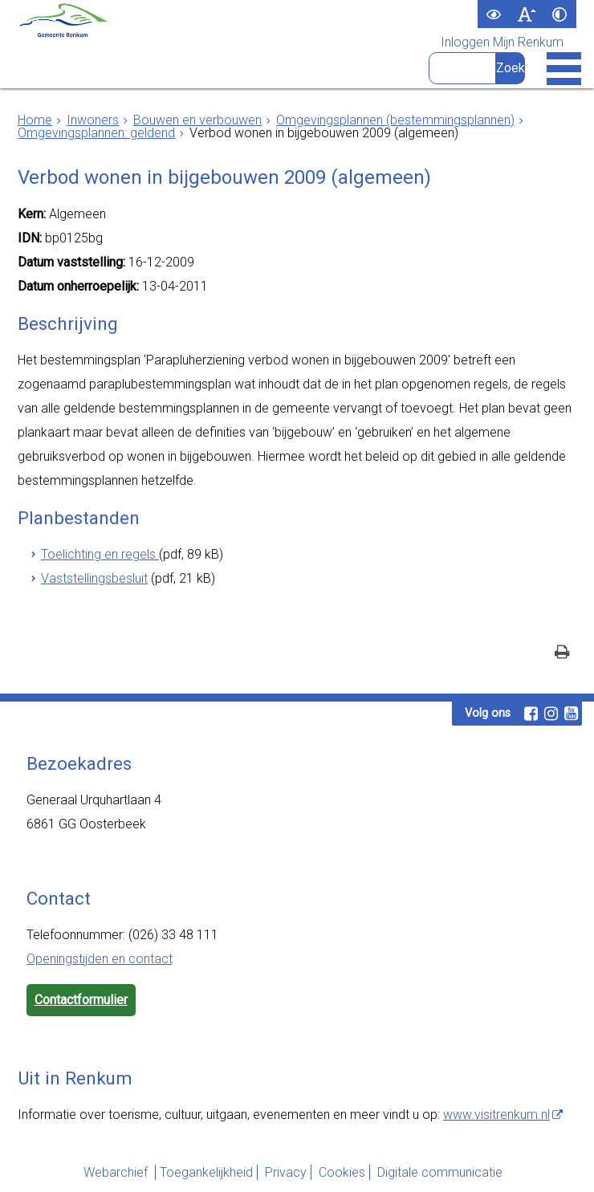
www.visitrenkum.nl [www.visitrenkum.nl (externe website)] (496, 1114)
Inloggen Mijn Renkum (502, 42)
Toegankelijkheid (206, 1172)
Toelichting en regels (100, 554)
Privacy (286, 1172)
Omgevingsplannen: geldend (96, 132)
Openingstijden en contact (99, 958)
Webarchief (117, 1172)
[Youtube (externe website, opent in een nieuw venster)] (571, 713)
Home (35, 120)
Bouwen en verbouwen (197, 120)
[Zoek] (510, 68)
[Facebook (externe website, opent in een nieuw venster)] (530, 713)
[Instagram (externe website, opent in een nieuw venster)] (550, 713)
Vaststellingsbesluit (94, 578)
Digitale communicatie (439, 1172)
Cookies (342, 1172)
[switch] (494, 14)
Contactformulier (81, 999)
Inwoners (93, 120)
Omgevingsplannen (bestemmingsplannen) (395, 120)
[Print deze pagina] (562, 654)
